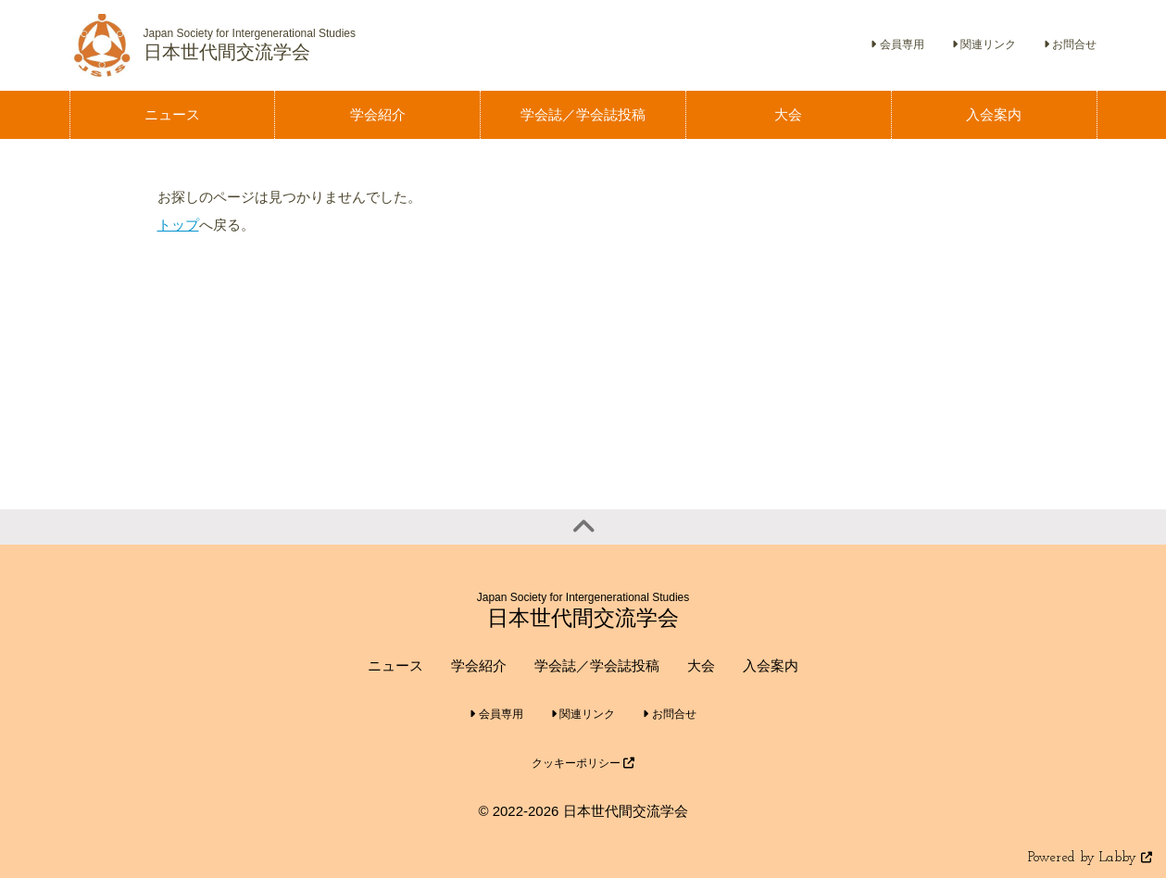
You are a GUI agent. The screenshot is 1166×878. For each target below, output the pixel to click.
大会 (701, 665)
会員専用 (897, 44)
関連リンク (984, 44)
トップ (178, 224)
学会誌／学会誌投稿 (596, 665)
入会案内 (770, 665)
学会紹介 (479, 665)
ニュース (395, 665)
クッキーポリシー (583, 763)
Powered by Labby (1090, 858)
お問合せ (1070, 44)
